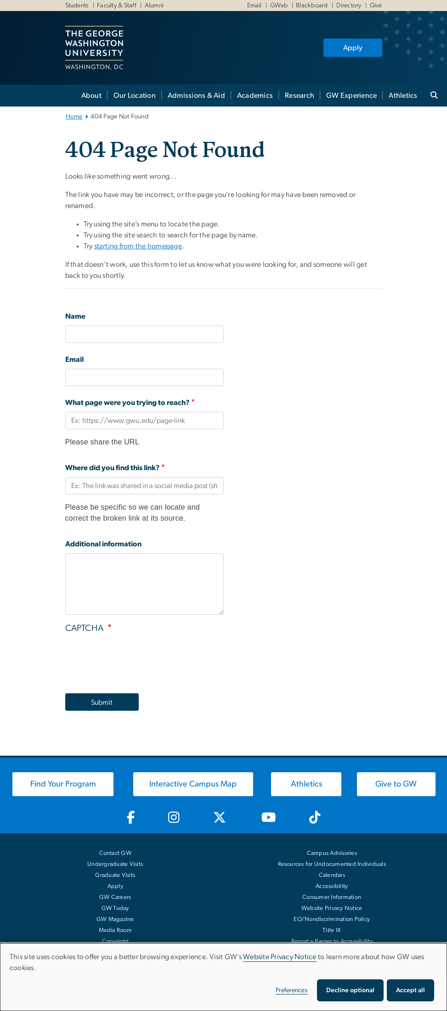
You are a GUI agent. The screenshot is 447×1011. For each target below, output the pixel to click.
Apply (352, 47)
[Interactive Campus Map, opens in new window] (193, 784)
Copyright (115, 941)
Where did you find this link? (112, 468)
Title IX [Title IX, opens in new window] (332, 930)
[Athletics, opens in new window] (306, 784)
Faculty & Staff (116, 5)
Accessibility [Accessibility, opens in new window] (332, 886)
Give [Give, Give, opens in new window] (375, 5)
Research (299, 95)
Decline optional (350, 990)
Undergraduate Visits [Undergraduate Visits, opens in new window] (115, 864)
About (91, 95)
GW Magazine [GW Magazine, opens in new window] (115, 919)
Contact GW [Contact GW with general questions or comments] (115, 853)
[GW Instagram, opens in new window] (173, 817)
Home (74, 116)
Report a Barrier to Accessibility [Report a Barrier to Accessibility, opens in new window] (332, 941)
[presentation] (135, 661)
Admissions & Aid (196, 95)
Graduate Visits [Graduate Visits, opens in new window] (115, 875)
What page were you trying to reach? (127, 402)
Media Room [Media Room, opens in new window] (115, 930)
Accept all (410, 990)
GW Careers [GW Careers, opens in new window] (115, 897)
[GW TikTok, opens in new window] (315, 817)
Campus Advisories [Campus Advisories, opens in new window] (332, 853)
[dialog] (223, 977)
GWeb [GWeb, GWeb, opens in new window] (278, 5)
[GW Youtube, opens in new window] (268, 817)
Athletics (403, 95)
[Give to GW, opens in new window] (396, 784)
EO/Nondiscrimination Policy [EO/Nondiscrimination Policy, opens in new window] (332, 919)
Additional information (103, 544)
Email (254, 5)
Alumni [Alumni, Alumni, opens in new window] (153, 5)
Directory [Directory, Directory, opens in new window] (348, 5)
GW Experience (351, 95)
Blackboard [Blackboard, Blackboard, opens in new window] (311, 5)
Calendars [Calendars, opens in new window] (332, 875)
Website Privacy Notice (331, 908)
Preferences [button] (292, 990)
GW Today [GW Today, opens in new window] (115, 908)
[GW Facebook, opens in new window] (131, 817)
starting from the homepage (138, 246)
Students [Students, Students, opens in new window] (77, 5)
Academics (255, 95)
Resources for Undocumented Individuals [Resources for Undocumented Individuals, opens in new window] (332, 864)
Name (75, 316)
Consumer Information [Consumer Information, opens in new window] (331, 897)
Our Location (134, 95)
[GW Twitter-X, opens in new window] (220, 817)
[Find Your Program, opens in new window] (62, 784)
